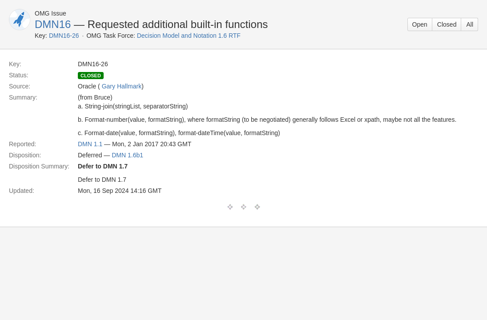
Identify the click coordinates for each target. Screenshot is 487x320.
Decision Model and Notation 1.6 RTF (189, 35)
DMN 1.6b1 (127, 155)
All (469, 24)
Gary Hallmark (121, 86)
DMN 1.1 (90, 144)
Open (419, 24)
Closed (447, 24)
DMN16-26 (64, 35)
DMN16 (53, 24)
